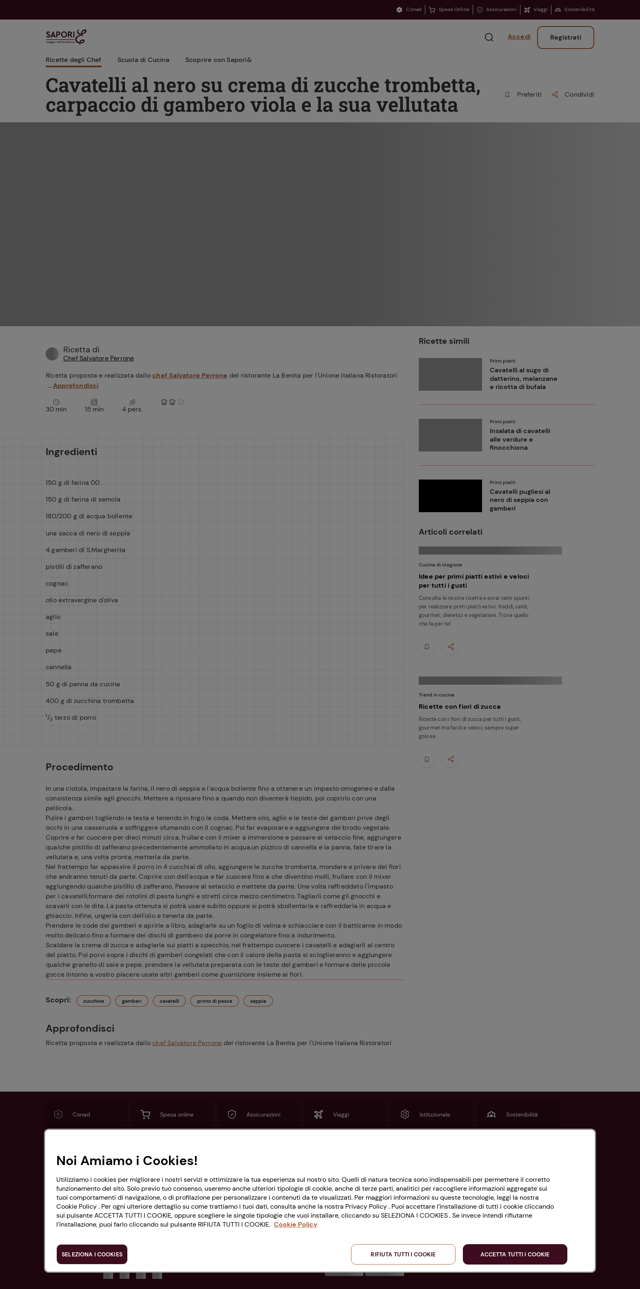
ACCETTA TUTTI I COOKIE (514, 1254)
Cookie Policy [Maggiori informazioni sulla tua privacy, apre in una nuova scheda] (296, 1224)
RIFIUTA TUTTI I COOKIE (403, 1254)
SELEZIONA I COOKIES (92, 1254)
